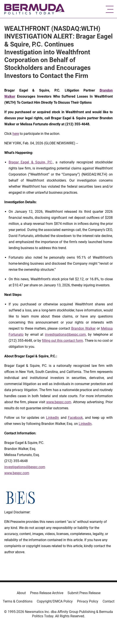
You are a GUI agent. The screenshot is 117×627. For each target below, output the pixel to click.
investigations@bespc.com (65, 334)
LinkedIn (52, 418)
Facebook (75, 418)
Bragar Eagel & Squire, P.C (30, 162)
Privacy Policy (87, 601)
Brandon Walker (83, 328)
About (21, 593)
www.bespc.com (58, 402)
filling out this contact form (62, 340)
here (15, 134)
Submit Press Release (84, 593)
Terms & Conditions (17, 601)
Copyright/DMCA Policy (55, 601)
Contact (108, 601)
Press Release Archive (46, 593)
